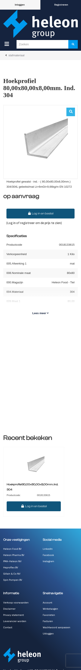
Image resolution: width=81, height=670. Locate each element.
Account (47, 602)
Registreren (61, 4)
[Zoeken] (73, 44)
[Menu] (6, 44)
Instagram (48, 561)
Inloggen (20, 4)
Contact (7, 627)
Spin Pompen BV (12, 580)
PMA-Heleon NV (12, 561)
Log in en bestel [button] (41, 213)
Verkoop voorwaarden (16, 602)
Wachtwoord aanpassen (56, 627)
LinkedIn (48, 549)
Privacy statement (13, 615)
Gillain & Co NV (11, 573)
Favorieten (49, 615)
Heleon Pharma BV (13, 555)
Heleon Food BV (12, 549)
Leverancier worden (14, 621)
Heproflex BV (10, 567)
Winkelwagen (50, 609)
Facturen (48, 621)
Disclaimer (9, 609)
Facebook (48, 555)
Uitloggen (48, 633)
